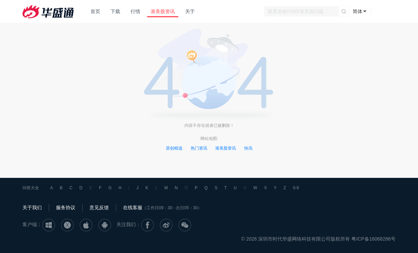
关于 (190, 11)
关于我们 (32, 207)
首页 (95, 11)
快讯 (248, 148)
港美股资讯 (163, 11)
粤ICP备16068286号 (373, 239)
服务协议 (65, 207)
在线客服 (132, 207)
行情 (135, 11)
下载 (115, 11)
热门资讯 (199, 148)
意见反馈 (99, 207)
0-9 (296, 187)
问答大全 (30, 187)
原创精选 (174, 148)
